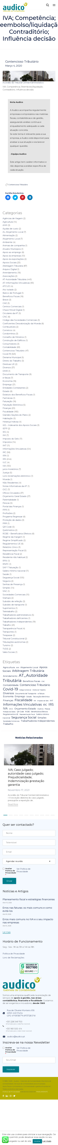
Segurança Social (11, 577)
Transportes (8, 632)
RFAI (5, 560)
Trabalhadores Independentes (17, 621)
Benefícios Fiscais (11, 296)
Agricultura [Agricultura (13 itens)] (9, 667)
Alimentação (9, 235)
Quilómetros (9, 530)
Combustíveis (9, 327)
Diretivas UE (9, 364)
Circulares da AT (10, 313)
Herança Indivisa (10, 421)
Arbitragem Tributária (13, 266)
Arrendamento (10, 272)
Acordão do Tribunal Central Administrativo (23, 82)
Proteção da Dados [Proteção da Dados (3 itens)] (9, 712)
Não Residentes (10, 482)
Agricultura (8, 222)
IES (4, 432)
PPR (5, 510)
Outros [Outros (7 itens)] (40, 709)
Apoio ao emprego (12, 252)
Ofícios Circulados (11, 493)
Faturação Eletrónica (13, 405)
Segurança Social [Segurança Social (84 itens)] (23, 717)
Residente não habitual (14, 557)
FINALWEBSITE (42, 1093)
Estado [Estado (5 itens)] (29, 697)
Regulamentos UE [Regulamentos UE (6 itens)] (10, 714)
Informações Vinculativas (15, 449)
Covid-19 (7, 354)
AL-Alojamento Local (13, 232)
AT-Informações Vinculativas (16, 283)
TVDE (5, 649)
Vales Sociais (9, 652)
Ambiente (7, 242)
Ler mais (47, 1141)
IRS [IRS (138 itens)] (51, 704)
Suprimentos (9, 608)
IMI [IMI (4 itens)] (35, 701)
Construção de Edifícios (14, 340)
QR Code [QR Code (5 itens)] (20, 712)
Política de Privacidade (14, 954)
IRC (4, 452)
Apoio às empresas (12, 255)
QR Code (7, 527)
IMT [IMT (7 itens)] (51, 700)
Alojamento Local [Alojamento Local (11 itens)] (29, 667)
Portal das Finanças (12, 506)
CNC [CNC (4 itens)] (43, 681)
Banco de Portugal (12, 293)
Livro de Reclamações (13, 958)
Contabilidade (9, 347)
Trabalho (7, 625)
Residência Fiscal (11, 554)
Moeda (6, 479)
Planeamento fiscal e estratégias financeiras (29, 900)
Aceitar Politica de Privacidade (10, 873)
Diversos (7, 367)
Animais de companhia (14, 245)
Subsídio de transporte (13, 604)
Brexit (5, 299)
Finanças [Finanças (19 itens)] (8, 700)
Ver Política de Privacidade (23, 871)
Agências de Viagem (13, 218)
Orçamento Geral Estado (15, 496)
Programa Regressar (12, 516)
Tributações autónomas (14, 642)
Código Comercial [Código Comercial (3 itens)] (25, 690)
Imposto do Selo (11, 438)
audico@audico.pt (16, 1037)
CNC (5, 316)
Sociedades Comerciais (14, 594)
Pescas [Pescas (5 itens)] (47, 709)
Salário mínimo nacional (14, 571)
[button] (13, 804)
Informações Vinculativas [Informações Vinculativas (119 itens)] (22, 704)
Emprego (7, 384)
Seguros (7, 581)
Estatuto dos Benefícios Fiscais (18, 394)
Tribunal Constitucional (13, 638)
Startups (7, 598)
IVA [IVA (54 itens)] (5, 708)
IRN (4, 455)
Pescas (6, 503)
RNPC (6, 564)
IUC (4, 462)
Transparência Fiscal (12, 628)
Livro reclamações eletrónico (17, 476)
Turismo (6, 645)
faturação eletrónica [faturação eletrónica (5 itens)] (41, 697)
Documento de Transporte (16, 374)
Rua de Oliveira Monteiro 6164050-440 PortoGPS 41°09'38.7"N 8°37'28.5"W (21, 1014)
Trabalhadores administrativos (17, 615)
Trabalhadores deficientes (15, 618)
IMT (4, 445)
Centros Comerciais (12, 306)
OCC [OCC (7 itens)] (11, 709)
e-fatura (6, 377)
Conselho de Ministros (13, 337)
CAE (5, 303)
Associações (9, 276)
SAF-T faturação (10, 567)
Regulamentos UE (11, 543)
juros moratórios (10, 469)
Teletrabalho (9, 611)
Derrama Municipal (12, 357)
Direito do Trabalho (12, 360)
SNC (5, 591)
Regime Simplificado (13, 540)
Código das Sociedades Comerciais (20, 320)
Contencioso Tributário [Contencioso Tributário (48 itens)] (35, 685)
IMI (4, 435)
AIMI (5, 225)
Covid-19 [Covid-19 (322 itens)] (10, 689)
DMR (5, 371)
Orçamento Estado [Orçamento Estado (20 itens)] (25, 708)
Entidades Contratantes (14, 388)
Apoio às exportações (13, 259)
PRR (5, 523)
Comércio (7, 330)
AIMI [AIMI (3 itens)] (17, 668)
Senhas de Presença (12, 584)
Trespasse (7, 635)
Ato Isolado (8, 289)
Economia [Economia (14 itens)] (8, 696)
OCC (5, 489)
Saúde (6, 574)
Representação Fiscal (13, 550)
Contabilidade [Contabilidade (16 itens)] (11, 685)
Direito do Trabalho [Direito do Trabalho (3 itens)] (39, 690)
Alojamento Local (11, 238)
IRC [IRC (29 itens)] (45, 704)
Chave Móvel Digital (12, 310)
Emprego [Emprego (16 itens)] (20, 696)
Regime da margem (12, 537)
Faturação (7, 401)
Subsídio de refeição (12, 601)
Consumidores (10, 344)
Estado (6, 391)
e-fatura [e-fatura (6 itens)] (41, 694)
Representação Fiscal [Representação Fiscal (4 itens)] (27, 714)
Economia (7, 381)
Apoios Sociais (10, 262)
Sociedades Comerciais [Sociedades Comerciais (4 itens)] (11, 721)
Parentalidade (9, 499)
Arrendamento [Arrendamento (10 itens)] (10, 676)
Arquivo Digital (10, 269)
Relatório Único (10, 547)
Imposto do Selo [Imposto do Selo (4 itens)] (43, 701)
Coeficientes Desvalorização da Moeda (22, 323)
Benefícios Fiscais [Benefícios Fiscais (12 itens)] (31, 681)
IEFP (5, 428)
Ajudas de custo (10, 228)
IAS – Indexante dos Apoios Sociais (20, 425)
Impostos (7, 442)
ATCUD (6, 286)
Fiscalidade (8, 411)
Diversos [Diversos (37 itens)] (8, 693)
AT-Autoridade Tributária (14, 279)
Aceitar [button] (37, 1141)
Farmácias (8, 398)
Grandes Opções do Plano (15, 415)
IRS (4, 459)
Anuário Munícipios (12, 249)
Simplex (6, 588)
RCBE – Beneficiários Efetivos (17, 533)
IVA (4, 466)
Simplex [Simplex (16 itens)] (42, 717)
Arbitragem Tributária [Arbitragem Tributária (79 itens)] (28, 671)
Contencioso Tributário (22, 61)
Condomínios (9, 333)
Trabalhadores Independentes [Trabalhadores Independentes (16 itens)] (38, 721)
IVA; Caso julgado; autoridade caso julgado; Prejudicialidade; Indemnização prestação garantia (26, 777)
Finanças (7, 408)
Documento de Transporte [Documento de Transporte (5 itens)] (25, 694)
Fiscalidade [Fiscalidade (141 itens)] (23, 700)
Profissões (8, 513)
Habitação (8, 418)
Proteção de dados (12, 520)
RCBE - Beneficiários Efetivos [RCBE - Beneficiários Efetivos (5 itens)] (36, 712)
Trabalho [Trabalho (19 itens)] (8, 724)
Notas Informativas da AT (15, 486)
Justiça (6, 472)
